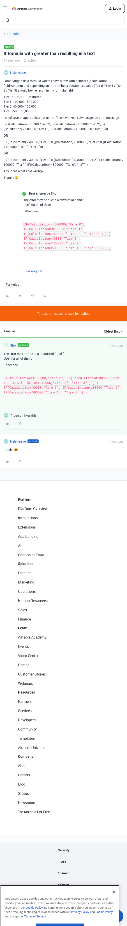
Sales (22, 609)
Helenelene (18, 72)
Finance (24, 619)
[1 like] (20, 415)
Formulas (13, 34)
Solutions (25, 563)
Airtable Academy (32, 637)
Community (27, 729)
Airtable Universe (31, 747)
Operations (27, 591)
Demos (23, 664)
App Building (28, 536)
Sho (13, 345)
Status (23, 793)
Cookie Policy (34, 917)
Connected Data (31, 554)
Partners (25, 701)
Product (24, 572)
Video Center (28, 655)
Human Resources (33, 600)
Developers (27, 719)
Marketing (26, 582)
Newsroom (26, 802)
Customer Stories (32, 674)
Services (25, 710)
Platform (25, 499)
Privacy (63, 884)
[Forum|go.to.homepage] (27, 8)
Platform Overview (33, 508)
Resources (26, 692)
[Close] (114, 902)
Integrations (28, 517)
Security (63, 850)
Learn (22, 627)
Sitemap (63, 873)
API (63, 861)
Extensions (27, 527)
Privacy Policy (80, 921)
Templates (26, 738)
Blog (21, 784)
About (23, 765)
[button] (5, 9)
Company (25, 756)
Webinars (25, 683)
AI (19, 545)
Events (23, 646)
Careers (24, 774)
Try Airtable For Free (34, 811)
